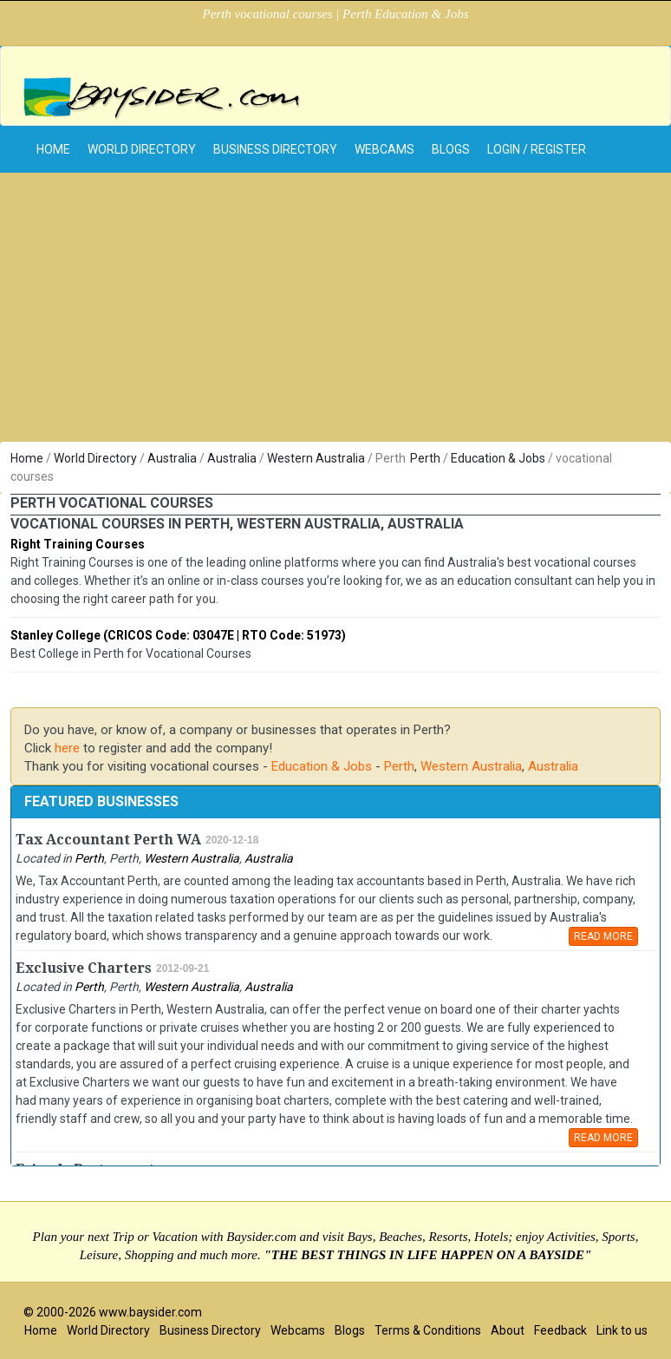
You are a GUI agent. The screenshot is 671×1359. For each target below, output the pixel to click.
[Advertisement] (335, 311)
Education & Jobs (498, 458)
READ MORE (603, 936)
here (67, 748)
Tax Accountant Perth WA (108, 839)
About (507, 1330)
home (53, 149)
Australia (172, 458)
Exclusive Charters (84, 968)
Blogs (451, 149)
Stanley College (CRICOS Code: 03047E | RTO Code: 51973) (178, 635)
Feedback (560, 1330)
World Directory (142, 149)
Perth (425, 458)
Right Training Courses (77, 544)
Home (26, 458)
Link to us (622, 1330)
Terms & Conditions (428, 1330)
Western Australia (316, 458)
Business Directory (275, 149)
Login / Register (536, 149)
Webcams (384, 149)
